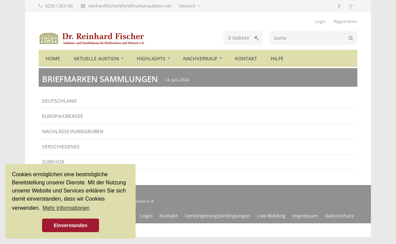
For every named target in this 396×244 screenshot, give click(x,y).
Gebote (243, 38)
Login (320, 21)
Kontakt (246, 58)
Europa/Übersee (62, 116)
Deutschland (59, 101)
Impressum (305, 215)
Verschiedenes (61, 146)
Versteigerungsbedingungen (217, 215)
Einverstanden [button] (70, 225)
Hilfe (277, 58)
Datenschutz (339, 215)
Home (52, 58)
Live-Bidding (271, 215)
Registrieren (345, 21)
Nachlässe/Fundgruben (72, 131)
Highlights (151, 58)
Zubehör (53, 162)
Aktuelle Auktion (96, 58)
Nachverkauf (200, 58)
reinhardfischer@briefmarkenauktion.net (130, 6)
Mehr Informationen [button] (66, 208)
